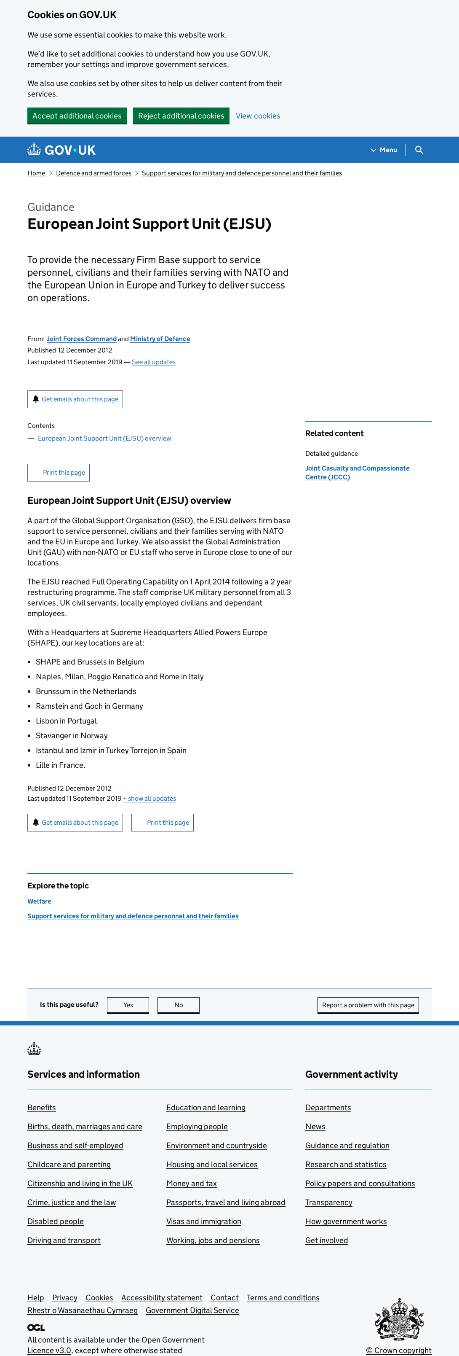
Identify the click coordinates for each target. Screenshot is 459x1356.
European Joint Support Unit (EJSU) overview (104, 438)
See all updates (154, 362)
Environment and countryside (216, 1145)
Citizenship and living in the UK (80, 1183)
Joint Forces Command (82, 339)
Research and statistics (346, 1164)
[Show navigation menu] (384, 150)
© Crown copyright (399, 1350)
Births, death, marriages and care (84, 1126)
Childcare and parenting (69, 1164)
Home (36, 173)
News (315, 1126)
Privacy (64, 1297)
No (187, 1005)
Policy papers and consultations (360, 1183)
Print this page (64, 472)
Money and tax (191, 1183)
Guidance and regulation (347, 1145)
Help (35, 1297)
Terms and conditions (283, 1297)
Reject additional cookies (181, 116)
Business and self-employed (75, 1145)
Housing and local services (212, 1164)
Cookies (99, 1297)
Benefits (41, 1107)
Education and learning (206, 1107)
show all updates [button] (149, 798)
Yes (136, 1005)
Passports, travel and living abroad (226, 1202)
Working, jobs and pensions (213, 1240)
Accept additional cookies (77, 116)
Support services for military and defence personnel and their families (242, 173)
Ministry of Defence (160, 339)
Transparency (328, 1202)
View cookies (258, 116)
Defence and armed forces (93, 173)
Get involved (326, 1240)
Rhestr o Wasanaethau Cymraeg (82, 1310)
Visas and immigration (203, 1221)
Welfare (39, 901)
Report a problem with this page (368, 1005)
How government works (346, 1221)
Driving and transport (64, 1240)
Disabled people (55, 1221)
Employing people (197, 1126)
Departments (328, 1107)
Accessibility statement (162, 1297)
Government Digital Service (192, 1310)
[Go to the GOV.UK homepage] (61, 150)
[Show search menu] (419, 150)
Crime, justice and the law (71, 1202)
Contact (225, 1297)
